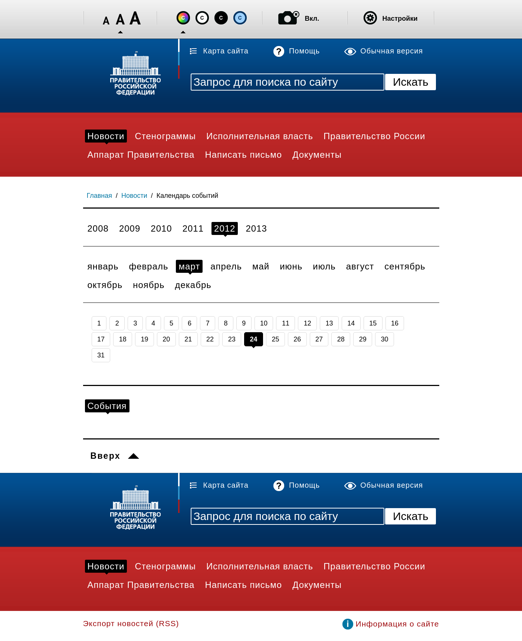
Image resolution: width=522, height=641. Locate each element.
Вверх (106, 456)
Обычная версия (391, 51)
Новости (134, 195)
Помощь (304, 51)
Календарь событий (188, 195)
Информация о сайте (397, 623)
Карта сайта (226, 51)
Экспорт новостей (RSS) (131, 623)
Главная (99, 195)
